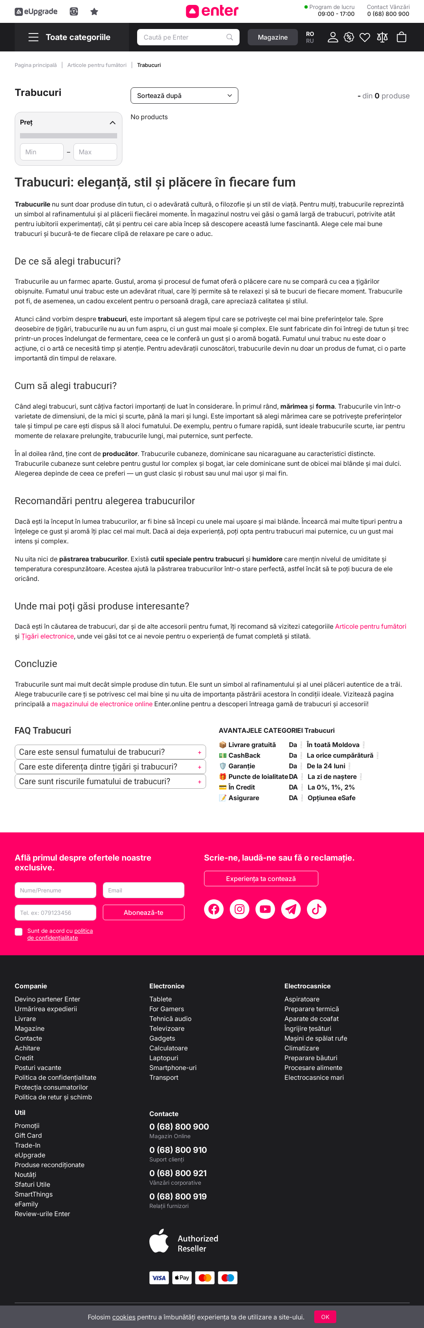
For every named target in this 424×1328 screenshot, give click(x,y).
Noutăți (25, 1174)
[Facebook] (214, 909)
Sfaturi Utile (32, 1184)
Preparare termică (311, 1009)
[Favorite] (364, 37)
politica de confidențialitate (60, 934)
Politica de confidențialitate (55, 1077)
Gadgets (162, 1038)
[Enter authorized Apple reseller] (183, 1240)
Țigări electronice (47, 636)
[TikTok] (316, 909)
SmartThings (34, 1194)
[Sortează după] (184, 95)
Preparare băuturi (310, 1058)
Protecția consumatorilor (51, 1087)
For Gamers (166, 1009)
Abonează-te (143, 912)
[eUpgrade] (36, 11)
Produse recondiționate (49, 1165)
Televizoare (166, 1028)
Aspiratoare (302, 999)
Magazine (29, 1028)
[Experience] (94, 11)
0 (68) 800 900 (179, 1127)
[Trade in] (74, 11)
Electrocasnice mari (314, 1077)
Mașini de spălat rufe (315, 1038)
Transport (163, 1077)
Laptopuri (163, 1058)
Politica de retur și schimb (53, 1097)
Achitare (27, 1048)
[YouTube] (265, 909)
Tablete (160, 999)
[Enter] (212, 11)
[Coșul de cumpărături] (401, 37)
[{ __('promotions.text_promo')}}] (348, 37)
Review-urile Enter (42, 1214)
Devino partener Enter (47, 999)
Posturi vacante (38, 1067)
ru (310, 40)
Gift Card (28, 1135)
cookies (123, 1317)
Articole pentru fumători (97, 65)
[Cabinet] (333, 37)
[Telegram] (291, 909)
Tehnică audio (170, 1018)
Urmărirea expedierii (46, 1009)
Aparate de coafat (311, 1018)
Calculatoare (168, 1048)
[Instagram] (239, 909)
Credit (24, 1058)
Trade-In (27, 1145)
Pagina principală (36, 65)
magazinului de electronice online (102, 704)
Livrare (25, 1018)
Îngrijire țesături (307, 1028)
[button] (68, 122)
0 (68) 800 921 (177, 1173)
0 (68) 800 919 (178, 1196)
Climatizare (301, 1048)
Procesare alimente (313, 1067)
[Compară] (382, 37)
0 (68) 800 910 (178, 1150)
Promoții (27, 1125)
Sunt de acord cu (60, 934)
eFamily (26, 1204)
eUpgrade (30, 1155)
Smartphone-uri (173, 1067)
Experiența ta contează (261, 878)
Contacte (28, 1038)
